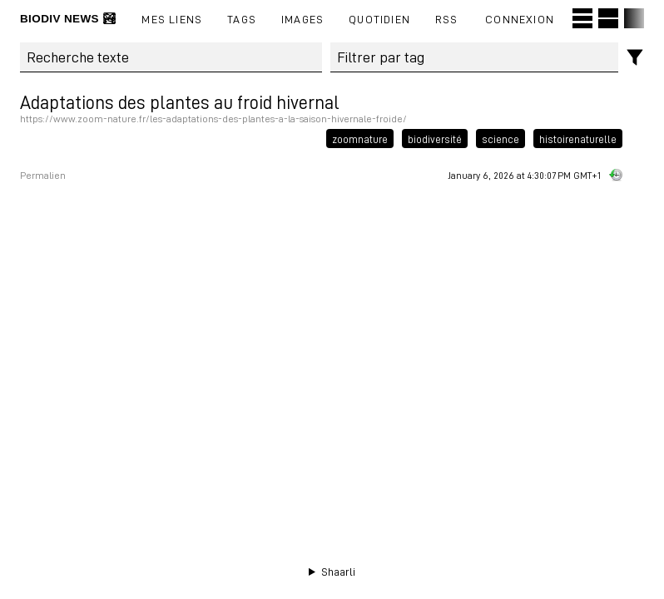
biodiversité (435, 138)
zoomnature (360, 138)
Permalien (43, 175)
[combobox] (474, 57)
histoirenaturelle (578, 138)
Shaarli (338, 571)
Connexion (519, 19)
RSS (446, 19)
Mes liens (171, 19)
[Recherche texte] (171, 57)
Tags (241, 19)
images (302, 19)
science (500, 138)
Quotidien (379, 19)
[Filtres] (635, 58)
